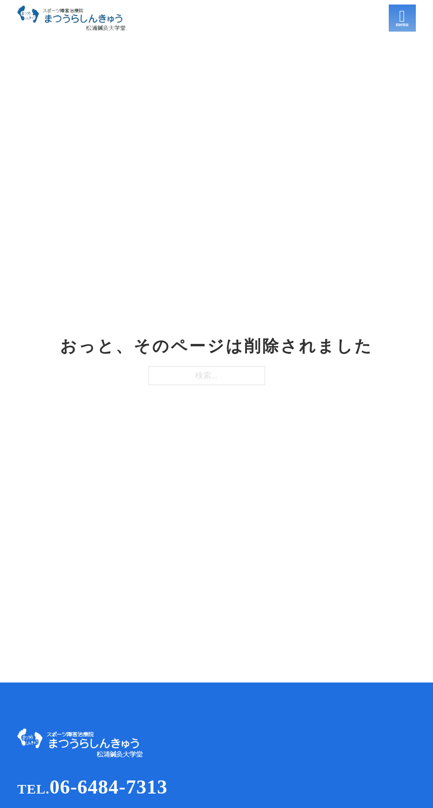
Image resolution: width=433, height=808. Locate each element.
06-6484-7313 (92, 787)
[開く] (402, 18)
